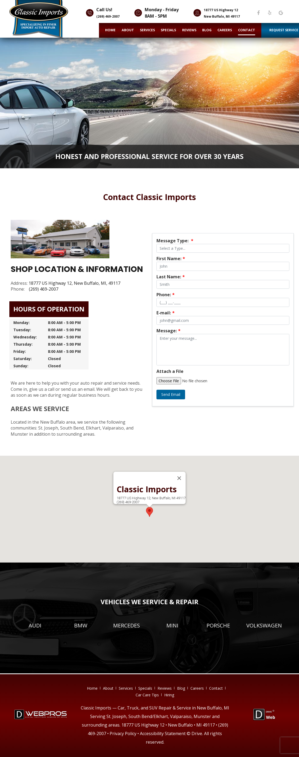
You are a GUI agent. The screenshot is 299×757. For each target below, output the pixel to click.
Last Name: (170, 277)
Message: (168, 330)
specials (168, 30)
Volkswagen (264, 625)
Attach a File (169, 371)
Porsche (218, 625)
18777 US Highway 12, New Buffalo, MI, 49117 (74, 283)
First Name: (170, 258)
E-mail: (165, 313)
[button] (149, 512)
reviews (189, 30)
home (110, 30)
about (128, 30)
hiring (169, 694)
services (147, 30)
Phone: (165, 294)
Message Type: (174, 240)
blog (207, 30)
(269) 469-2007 (108, 16)
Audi (35, 625)
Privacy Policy (123, 733)
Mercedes (126, 625)
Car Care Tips (147, 694)
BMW (80, 625)
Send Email (170, 394)
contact (246, 30)
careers (224, 30)
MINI (172, 625)
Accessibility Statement (163, 733)
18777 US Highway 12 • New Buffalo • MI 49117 (168, 725)
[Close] (179, 478)
